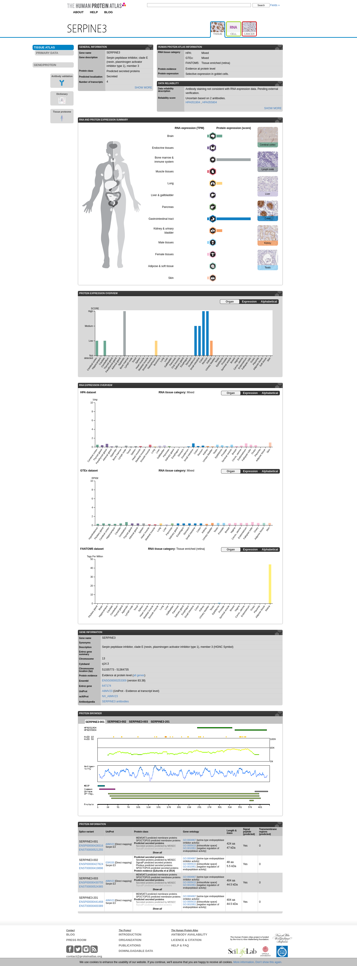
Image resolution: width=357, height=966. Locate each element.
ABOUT (78, 12)
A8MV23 (107, 691)
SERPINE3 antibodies (115, 701)
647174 (106, 685)
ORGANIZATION (130, 940)
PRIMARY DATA (47, 53)
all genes (138, 675)
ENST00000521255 (91, 849)
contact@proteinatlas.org (84, 956)
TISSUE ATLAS (44, 47)
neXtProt (84, 696)
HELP (94, 12)
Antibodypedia (87, 702)
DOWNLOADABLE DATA (136, 951)
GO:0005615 (189, 845)
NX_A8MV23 (110, 696)
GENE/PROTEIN (45, 65)
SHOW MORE (143, 87)
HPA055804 (209, 102)
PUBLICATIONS (130, 945)
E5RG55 (110, 862)
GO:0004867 (189, 840)
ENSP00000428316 (91, 845)
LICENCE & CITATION (186, 940)
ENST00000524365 (91, 886)
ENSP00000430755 (91, 882)
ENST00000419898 (91, 868)
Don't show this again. (268, 962)
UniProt (83, 691)
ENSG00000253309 (114, 680)
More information (243, 962)
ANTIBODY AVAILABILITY (189, 934)
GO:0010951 (189, 848)
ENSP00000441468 (91, 901)
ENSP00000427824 (91, 864)
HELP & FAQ (180, 945)
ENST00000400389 (91, 906)
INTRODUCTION (130, 934)
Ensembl (84, 681)
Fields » (275, 5)
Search (261, 5)
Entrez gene (85, 686)
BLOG (108, 12)
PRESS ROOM (76, 940)
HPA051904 (193, 102)
